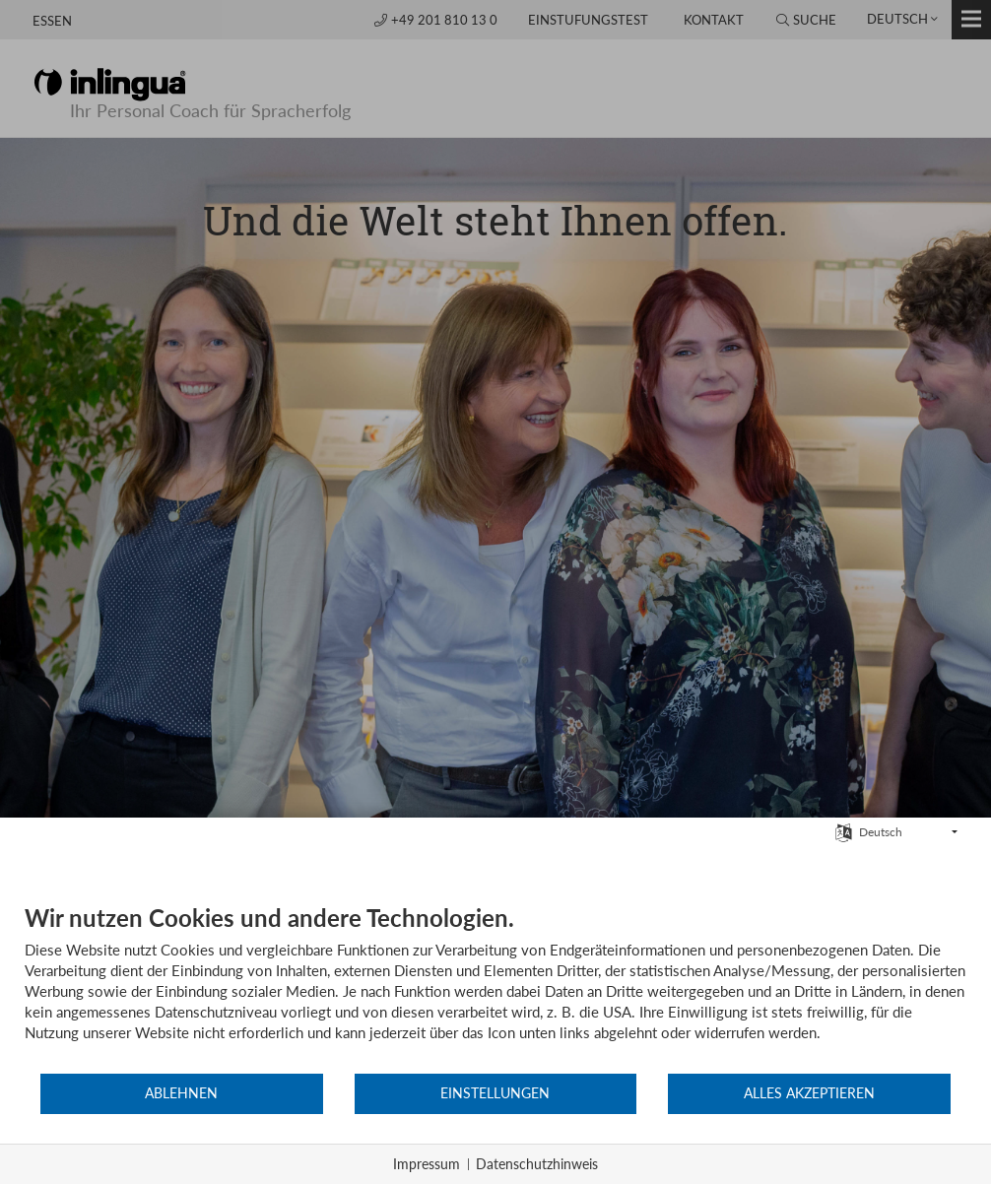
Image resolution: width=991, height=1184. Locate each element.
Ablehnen (181, 1093)
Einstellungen (495, 1093)
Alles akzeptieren (809, 1093)
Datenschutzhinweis (537, 1163)
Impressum (426, 1163)
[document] (495, 987)
